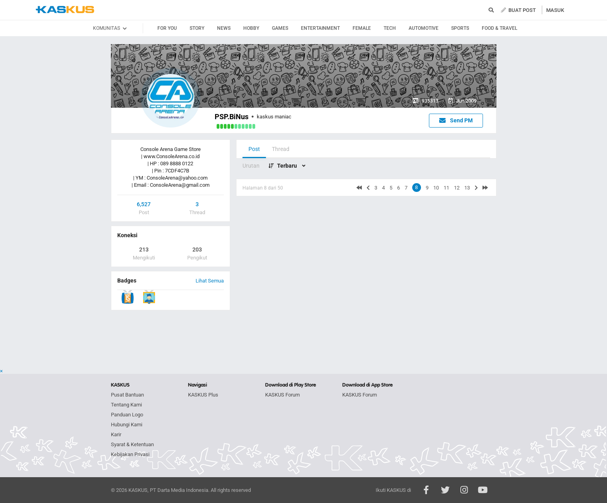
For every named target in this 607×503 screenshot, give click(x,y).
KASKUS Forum (282, 395)
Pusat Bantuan (127, 395)
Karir (116, 434)
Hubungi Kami (126, 425)
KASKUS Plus (203, 395)
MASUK (555, 10)
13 (467, 188)
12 (457, 188)
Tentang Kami (126, 405)
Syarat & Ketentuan (132, 444)
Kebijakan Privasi (130, 454)
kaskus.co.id (65, 10)
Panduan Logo (127, 415)
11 (446, 188)
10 (436, 188)
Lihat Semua (210, 281)
